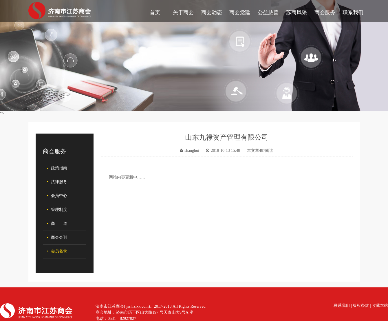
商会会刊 (59, 237)
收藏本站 (380, 305)
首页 (155, 12)
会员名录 (59, 251)
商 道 (59, 223)
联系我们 (353, 12)
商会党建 (239, 12)
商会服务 (324, 12)
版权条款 (361, 305)
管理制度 (59, 209)
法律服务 (59, 182)
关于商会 (183, 12)
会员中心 (59, 196)
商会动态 (211, 12)
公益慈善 (268, 12)
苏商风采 (296, 12)
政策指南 (59, 168)
